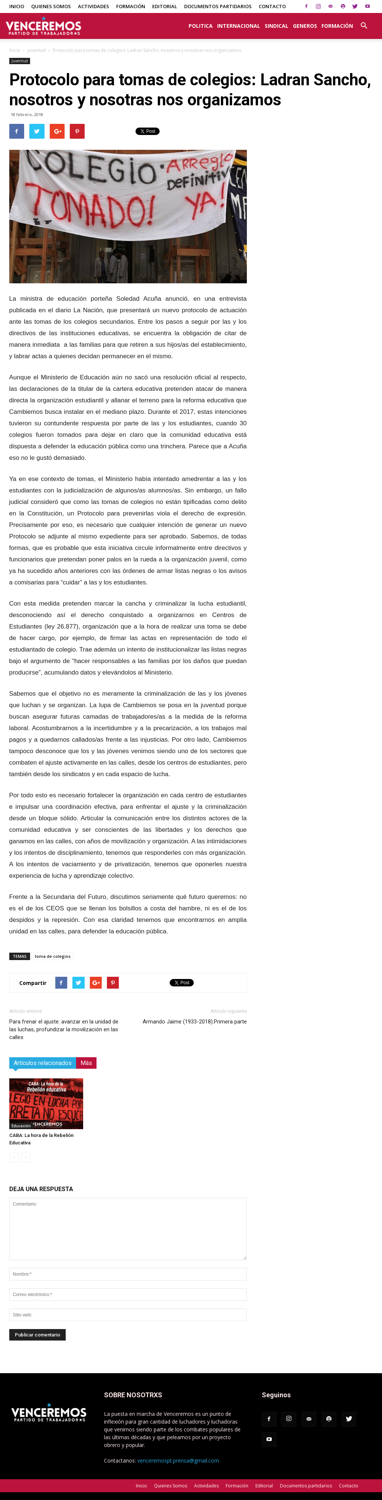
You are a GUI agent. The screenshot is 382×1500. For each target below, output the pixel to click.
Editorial (164, 6)
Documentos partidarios (218, 6)
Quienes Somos (51, 6)
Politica (201, 25)
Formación (130, 6)
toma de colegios (53, 956)
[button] (364, 22)
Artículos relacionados (43, 1063)
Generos (305, 25)
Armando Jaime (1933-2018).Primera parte (195, 1021)
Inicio (16, 6)
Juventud (36, 50)
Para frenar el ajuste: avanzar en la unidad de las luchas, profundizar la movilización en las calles (63, 1029)
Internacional (238, 25)
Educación (21, 1125)
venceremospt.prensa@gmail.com (178, 1460)
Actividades (93, 6)
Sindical (276, 25)
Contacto (272, 6)
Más (86, 1063)
